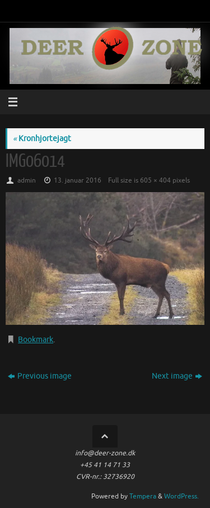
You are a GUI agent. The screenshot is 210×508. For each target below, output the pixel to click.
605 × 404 (155, 180)
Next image (177, 376)
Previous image (40, 376)
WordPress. (181, 496)
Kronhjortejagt (42, 138)
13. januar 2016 (77, 180)
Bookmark (35, 339)
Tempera (142, 496)
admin (26, 180)
